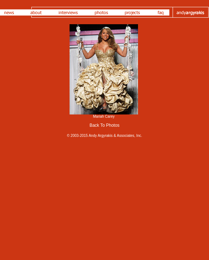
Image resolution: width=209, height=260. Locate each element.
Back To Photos (104, 125)
